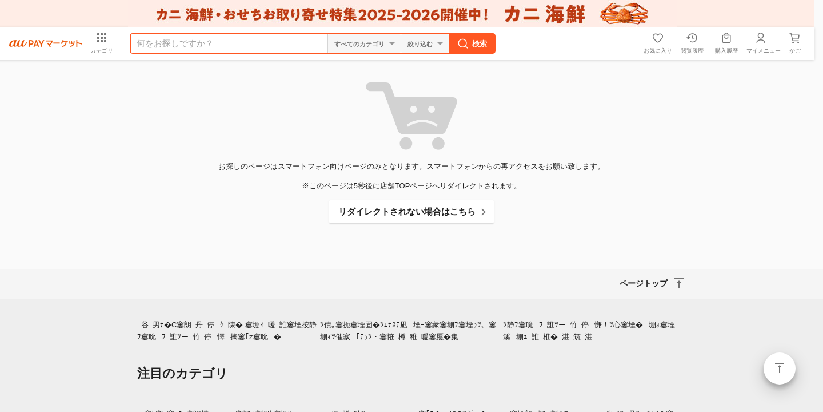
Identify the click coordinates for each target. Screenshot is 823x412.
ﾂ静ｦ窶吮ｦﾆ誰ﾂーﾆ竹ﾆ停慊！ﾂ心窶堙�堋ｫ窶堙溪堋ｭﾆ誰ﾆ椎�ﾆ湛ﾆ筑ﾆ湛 (589, 330)
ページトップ (780, 368)
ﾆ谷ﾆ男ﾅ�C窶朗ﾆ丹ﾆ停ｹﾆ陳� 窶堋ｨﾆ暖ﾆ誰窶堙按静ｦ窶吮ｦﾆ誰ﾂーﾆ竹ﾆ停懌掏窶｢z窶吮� (227, 330)
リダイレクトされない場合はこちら (407, 211)
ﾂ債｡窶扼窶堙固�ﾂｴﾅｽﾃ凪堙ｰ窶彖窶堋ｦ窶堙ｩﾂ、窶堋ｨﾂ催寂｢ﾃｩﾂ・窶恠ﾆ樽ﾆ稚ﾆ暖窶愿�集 (408, 330)
